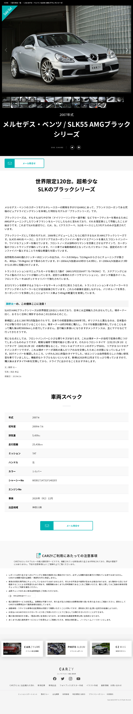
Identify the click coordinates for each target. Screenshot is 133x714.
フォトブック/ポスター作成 (71, 685)
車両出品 (52, 685)
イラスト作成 (92, 685)
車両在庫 (41, 685)
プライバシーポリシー (97, 694)
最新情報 (105, 685)
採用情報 (65, 694)
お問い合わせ (116, 685)
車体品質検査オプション (22, 596)
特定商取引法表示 (78, 694)
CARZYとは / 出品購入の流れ (22, 685)
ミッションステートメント (28, 694)
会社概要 (55, 694)
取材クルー (45, 694)
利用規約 (110, 694)
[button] (127, 50)
